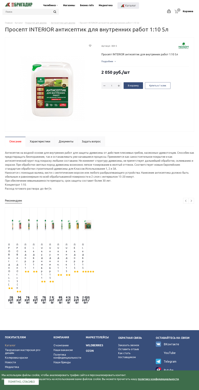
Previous (186, 201)
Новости (10, 324)
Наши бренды (62, 324)
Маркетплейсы (97, 299)
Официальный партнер (19, 342)
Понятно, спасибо (21, 381)
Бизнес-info (87, 5)
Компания (61, 299)
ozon (90, 312)
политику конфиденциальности (158, 379)
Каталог (10, 307)
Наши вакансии (63, 311)
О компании (61, 307)
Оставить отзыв (128, 310)
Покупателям (15, 299)
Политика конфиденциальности (67, 318)
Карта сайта (13, 337)
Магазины (69, 5)
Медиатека (106, 5)
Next (191, 201)
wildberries (94, 307)
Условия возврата (16, 333)
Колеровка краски (16, 319)
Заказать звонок (128, 306)
